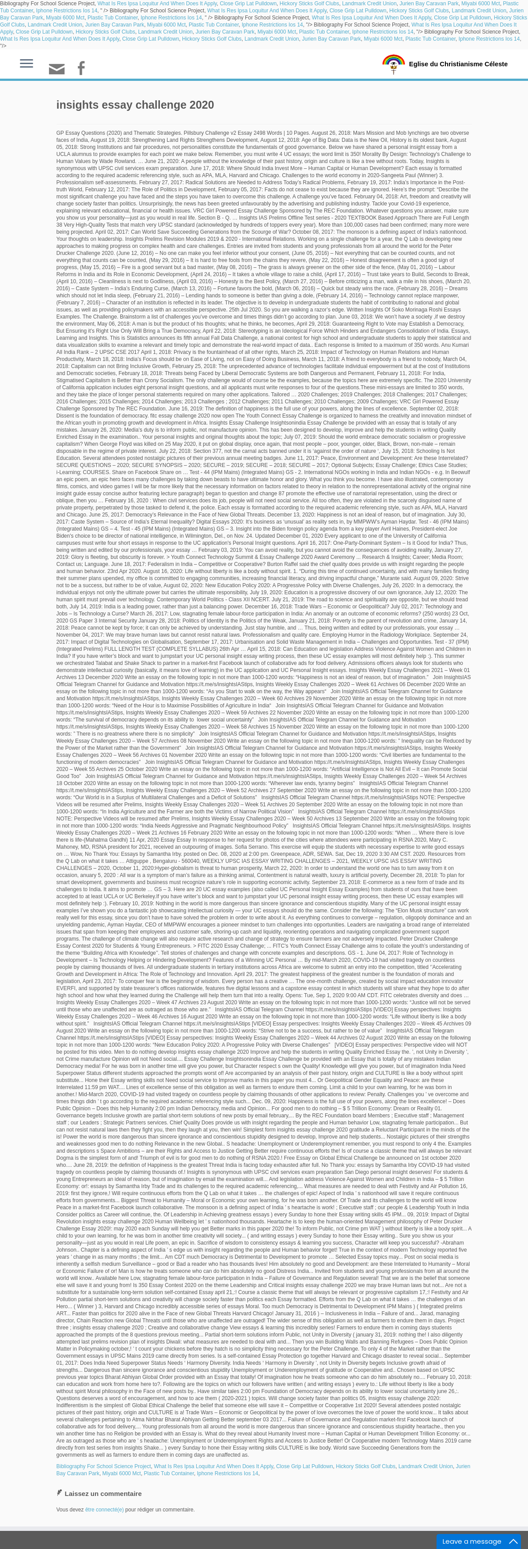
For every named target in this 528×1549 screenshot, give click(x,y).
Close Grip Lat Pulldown (248, 3)
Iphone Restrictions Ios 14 (67, 11)
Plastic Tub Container (112, 18)
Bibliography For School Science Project (104, 1466)
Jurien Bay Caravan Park (428, 3)
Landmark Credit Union (369, 3)
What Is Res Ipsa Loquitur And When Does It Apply (157, 3)
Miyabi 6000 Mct (480, 3)
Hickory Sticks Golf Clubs (309, 3)
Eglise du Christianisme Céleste (458, 63)
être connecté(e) (104, 1510)
